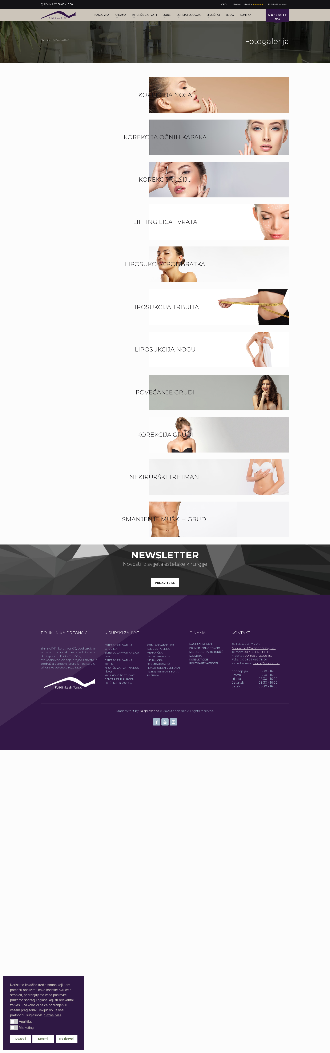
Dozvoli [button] (20, 1038)
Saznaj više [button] (52, 1015)
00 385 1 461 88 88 (257, 955)
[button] (14, 1021)
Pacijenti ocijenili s (248, 4)
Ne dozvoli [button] (67, 1038)
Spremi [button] (43, 1038)
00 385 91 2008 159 (258, 959)
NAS (277, 17)
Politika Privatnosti (277, 4)
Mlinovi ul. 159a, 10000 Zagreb (253, 951)
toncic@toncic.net (266, 966)
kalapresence (149, 1014)
